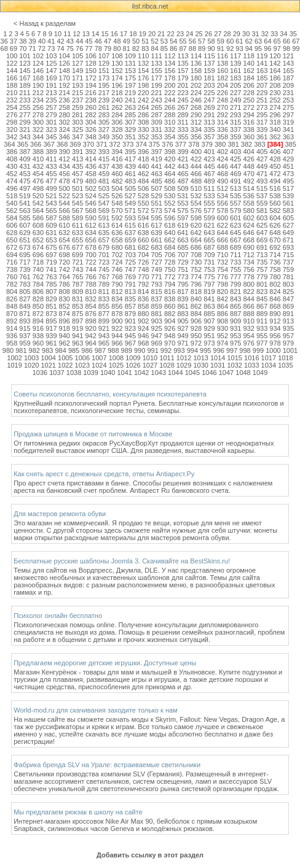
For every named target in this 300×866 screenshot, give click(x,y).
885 (209, 313)
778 (248, 276)
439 (130, 166)
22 (171, 33)
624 (248, 225)
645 (235, 232)
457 (77, 173)
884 (196, 313)
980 (8, 350)
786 (64, 284)
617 (156, 225)
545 (77, 203)
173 (103, 78)
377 (180, 144)
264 (143, 107)
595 (156, 218)
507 (156, 188)
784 (38, 284)
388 (38, 151)
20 (152, 33)
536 (248, 195)
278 (38, 114)
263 (130, 107)
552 (169, 203)
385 (290, 144)
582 (274, 210)
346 (64, 137)
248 (222, 100)
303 (77, 122)
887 (235, 313)
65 (277, 41)
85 (164, 48)
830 (64, 299)
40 (41, 41)
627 (288, 225)
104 (64, 56)
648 (274, 232)
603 (261, 218)
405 (261, 151)
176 (143, 78)
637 (130, 232)
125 (51, 63)
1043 (158, 372)
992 (166, 350)
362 (274, 137)
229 (261, 92)
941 (77, 335)
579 (235, 210)
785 (51, 284)
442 (169, 166)
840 (196, 299)
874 (64, 313)
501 (77, 188)
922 (116, 328)
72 (41, 48)
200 (169, 85)
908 (222, 321)
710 (222, 254)
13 (86, 33)
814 (143, 291)
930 (222, 328)
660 (143, 240)
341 (288, 129)
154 (143, 70)
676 (64, 247)
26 (208, 33)
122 (11, 63)
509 (182, 188)
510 (196, 188)
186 (274, 78)
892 (11, 321)
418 (143, 159)
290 (196, 114)
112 (169, 56)
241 (130, 100)
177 (156, 78)
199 (156, 85)
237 (77, 100)
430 (11, 166)
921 (103, 328)
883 (182, 313)
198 (143, 85)
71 (32, 48)
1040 (107, 372)
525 (103, 195)
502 (90, 188)
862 (196, 306)
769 (130, 276)
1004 (48, 357)
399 (182, 151)
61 (239, 41)
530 (169, 195)
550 (143, 203)
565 (51, 210)
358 (222, 137)
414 (90, 159)
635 (103, 232)
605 (288, 218)
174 (116, 78)
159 (209, 70)
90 (211, 48)
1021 (48, 365)
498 (38, 188)
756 (248, 269)
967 (130, 343)
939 (51, 335)
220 (143, 92)
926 (169, 328)
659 (130, 240)
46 (98, 41)
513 (235, 188)
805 (24, 291)
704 (143, 254)
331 (156, 129)
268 (196, 107)
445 (209, 166)
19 (142, 33)
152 (116, 70)
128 (90, 63)
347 (77, 137)
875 (77, 313)
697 (51, 254)
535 (235, 195)
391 (77, 151)
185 (261, 78)
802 (274, 284)
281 (77, 114)
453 (24, 173)
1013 (200, 357)
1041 (124, 372)
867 (261, 306)
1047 (226, 372)
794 (169, 284)
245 (182, 100)
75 (70, 48)
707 (182, 254)
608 (38, 225)
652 (38, 240)
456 (64, 173)
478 (64, 181)
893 (24, 321)
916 (38, 328)
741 (51, 269)
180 (196, 78)
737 (288, 262)
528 (143, 195)
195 (103, 85)
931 (235, 328)
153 (130, 70)
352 (143, 137)
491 (235, 181)
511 (209, 188)
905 (182, 321)
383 (259, 144)
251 (261, 100)
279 (51, 114)
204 (222, 85)
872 (38, 313)
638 (143, 232)
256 (38, 107)
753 (209, 269)
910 (248, 321)
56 (192, 41)
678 (90, 247)
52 (155, 41)
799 (235, 284)
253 (288, 100)
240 (116, 100)
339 (261, 129)
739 (24, 269)
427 (261, 159)
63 (258, 41)
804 (11, 291)
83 (145, 48)
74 (60, 48)
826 (11, 299)
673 (24, 247)
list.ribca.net (150, 6)
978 (274, 343)
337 (235, 129)
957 (288, 335)
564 (38, 210)
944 (116, 335)
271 (235, 107)
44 (79, 41)
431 (24, 166)
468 (222, 173)
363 (288, 137)
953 (235, 335)
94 (249, 48)
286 (143, 114)
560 (274, 203)
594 (143, 218)
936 (11, 335)
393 (103, 151)
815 (156, 291)
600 (222, 218)
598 (196, 218)
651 (24, 240)
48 (116, 41)
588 (64, 218)
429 (288, 159)
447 (235, 166)
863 (209, 306)
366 (35, 144)
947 (156, 335)
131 (130, 63)
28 (227, 33)
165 (288, 70)
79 (107, 48)
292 (222, 114)
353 (156, 137)
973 (209, 343)
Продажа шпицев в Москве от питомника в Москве (93, 434)
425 (235, 159)
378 (193, 144)
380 (220, 144)
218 (116, 92)
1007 (99, 357)
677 (77, 247)
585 (24, 218)
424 (222, 159)
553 (182, 203)
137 (209, 63)
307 (130, 122)
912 (274, 321)
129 (103, 63)
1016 (251, 357)
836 (143, 299)
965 (103, 343)
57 (201, 41)
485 (156, 181)
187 (288, 78)
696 (38, 254)
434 (64, 166)
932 (248, 328)
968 (143, 343)
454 (38, 173)
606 (11, 225)
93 (239, 48)
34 (283, 33)
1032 (234, 365)
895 (51, 321)
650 (11, 240)
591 (103, 218)
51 (145, 41)
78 (98, 48)
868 (274, 306)
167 (24, 78)
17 (123, 33)
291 (209, 114)
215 (77, 92)
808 (64, 291)
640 (169, 232)
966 (116, 343)
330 (143, 129)
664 (196, 240)
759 (288, 269)
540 (11, 203)
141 (261, 63)
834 (116, 299)
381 (233, 144)
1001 (290, 350)
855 (103, 306)
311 (182, 122)
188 (11, 85)
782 (11, 284)
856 (116, 306)
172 (90, 78)
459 (103, 173)
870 (11, 313)
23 (180, 33)
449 (261, 166)
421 (182, 159)
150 (90, 70)
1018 (285, 357)
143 (288, 63)
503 (103, 188)
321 (24, 129)
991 (152, 350)
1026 (132, 365)
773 (182, 276)
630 (38, 232)
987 (100, 350)
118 (248, 56)
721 (77, 262)
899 (103, 321)
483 (130, 181)
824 (274, 291)
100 (11, 56)
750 (169, 269)
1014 (217, 357)
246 (196, 100)
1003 (31, 357)
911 (261, 321)
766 (90, 276)
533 (209, 195)
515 (261, 188)
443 (182, 166)
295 (261, 114)
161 (235, 70)
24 (189, 33)
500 (64, 188)
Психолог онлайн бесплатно (58, 615)
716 (11, 262)
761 (24, 276)
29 (236, 33)
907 (209, 321)
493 (261, 181)
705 (156, 254)
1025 (116, 365)
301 (51, 122)
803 (288, 284)
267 (182, 107)
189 (24, 85)
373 (127, 144)
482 (116, 181)
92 (230, 48)
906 (196, 321)
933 (261, 328)
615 (130, 225)
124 (38, 63)
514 (248, 188)
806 (38, 291)
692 (274, 247)
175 (130, 78)
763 (51, 276)
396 (143, 151)
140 (248, 63)
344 (38, 137)
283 (103, 114)
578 (222, 210)
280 (64, 114)
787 (77, 284)
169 (51, 78)
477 (51, 181)
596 (169, 218)
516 (274, 188)
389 (51, 151)
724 (116, 262)
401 (209, 151)
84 (155, 48)
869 (288, 306)
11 (67, 33)
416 (116, 159)
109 (130, 56)
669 (261, 240)
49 (126, 41)
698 (64, 254)
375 (154, 144)
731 (209, 262)
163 (261, 70)
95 (258, 48)
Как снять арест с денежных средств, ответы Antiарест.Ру (104, 473)
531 (182, 195)
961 (51, 343)
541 (24, 203)
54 (173, 41)
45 (88, 41)
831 (77, 299)
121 (288, 56)
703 (130, 254)
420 (169, 159)
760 (11, 276)
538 (274, 195)
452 (11, 173)
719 (51, 262)
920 (90, 328)
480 (90, 181)
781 (288, 276)
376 (167, 144)
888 (248, 313)
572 (143, 210)
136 (196, 63)
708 (196, 254)
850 (38, 306)
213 (51, 92)
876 (90, 313)
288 (169, 114)
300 (38, 122)
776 (222, 276)
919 (77, 328)
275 (288, 107)
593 (130, 218)
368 (62, 144)
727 (156, 262)
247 (209, 100)
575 (182, 210)
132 (143, 63)
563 (24, 210)
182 (222, 78)
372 (114, 144)
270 (222, 107)
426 (248, 159)
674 (38, 247)
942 (90, 335)
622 (222, 225)
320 (11, 129)
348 (90, 137)
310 (169, 122)
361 (261, 137)
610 (64, 225)
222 (169, 92)
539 (288, 195)
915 (24, 328)
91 (220, 48)
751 (182, 269)
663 (182, 240)
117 (235, 56)
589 (77, 218)
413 (77, 159)
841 (209, 299)
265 (156, 107)
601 (235, 218)
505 (130, 188)
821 (235, 291)
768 (116, 276)
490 (222, 181)
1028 (166, 365)
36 (4, 41)
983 (47, 350)
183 (235, 78)
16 (114, 33)
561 (288, 203)
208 (274, 85)
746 (116, 269)
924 (143, 328)
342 (11, 137)
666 (222, 240)
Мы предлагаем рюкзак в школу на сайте (78, 812)
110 (143, 56)
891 (288, 313)
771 (156, 276)
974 (222, 343)
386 (11, 151)
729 (182, 262)
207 (261, 85)
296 (274, 114)
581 (261, 210)
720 (64, 262)
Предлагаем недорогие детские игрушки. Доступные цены (105, 663)
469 (235, 173)
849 (24, 306)
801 (261, 284)
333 (182, 129)
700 (90, 254)
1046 (209, 372)
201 (182, 85)
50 (136, 41)
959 (24, 343)
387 (24, 151)
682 (143, 247)
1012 (183, 357)
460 (116, 173)
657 (103, 240)
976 (248, 343)
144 (11, 70)
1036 (40, 372)
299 (24, 122)
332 (169, 129)
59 (220, 41)
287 (156, 114)
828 (38, 299)
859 (156, 306)
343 (24, 137)
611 (77, 225)
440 (143, 166)
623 (235, 225)
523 (77, 195)
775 (209, 276)
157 (182, 70)
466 (196, 173)
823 (261, 291)
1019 (14, 365)
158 (196, 70)
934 (274, 328)
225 (209, 92)
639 (156, 232)
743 (77, 269)
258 (64, 107)
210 (11, 92)
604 (274, 218)
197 (130, 85)
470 (248, 173)
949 (182, 335)
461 (130, 173)
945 (130, 335)
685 (182, 247)
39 (32, 41)
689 (235, 247)
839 (182, 299)
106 (90, 56)
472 (274, 173)
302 (64, 122)
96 (267, 48)
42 (60, 41)
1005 (65, 357)
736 (274, 262)
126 (64, 63)
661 (156, 240)
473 (288, 173)
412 (64, 159)
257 (51, 107)
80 (116, 48)
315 (235, 122)
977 (261, 343)
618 (169, 225)
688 (222, 247)
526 (116, 195)
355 (182, 137)
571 (130, 210)
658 (116, 240)
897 (77, 321)
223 (182, 92)
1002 (14, 357)
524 (90, 195)
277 (24, 114)
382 (246, 144)
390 (64, 151)
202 (196, 85)
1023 (82, 365)
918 (64, 328)
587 (51, 218)
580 (248, 210)
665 (209, 240)
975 (235, 343)
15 (104, 33)
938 (38, 335)
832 (90, 299)
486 (169, 181)
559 (261, 203)
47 (107, 41)
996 (218, 350)
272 (248, 107)
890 (274, 313)
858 (143, 306)
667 (235, 240)
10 (57, 33)
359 (235, 137)
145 (24, 70)
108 (116, 56)
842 (222, 299)
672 (11, 247)
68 (4, 48)
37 (13, 41)
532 (196, 195)
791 (130, 284)
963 (77, 343)
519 (24, 195)
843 (235, 299)
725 (130, 262)
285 (130, 114)
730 (196, 262)
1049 (260, 372)
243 (156, 100)
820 (222, 291)
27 (217, 33)
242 (143, 100)
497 (24, 188)
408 (11, 159)
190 (38, 85)
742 (64, 269)
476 (38, 181)
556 (222, 203)
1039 (90, 372)
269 (209, 107)
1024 (99, 365)
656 (90, 240)
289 (182, 114)
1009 (132, 357)
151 (103, 70)
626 (274, 225)
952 (222, 335)
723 (103, 262)
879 (130, 313)
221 (156, 92)
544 (64, 203)
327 (103, 129)
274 (274, 107)
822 (248, 291)
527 (130, 195)
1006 (82, 357)
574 (169, 210)
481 (103, 181)
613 (103, 225)
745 (103, 269)
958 (11, 343)
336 (222, 129)
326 (90, 129)
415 (103, 159)
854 (90, 306)
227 (235, 92)
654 (64, 240)
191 (51, 85)
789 (103, 284)
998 (244, 350)
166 (11, 78)
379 (207, 144)
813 (130, 291)
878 (116, 313)
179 (182, 78)
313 (209, 122)
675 (51, 247)
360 (248, 137)
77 (88, 48)
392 (90, 151)
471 (261, 173)
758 (274, 269)
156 (169, 70)
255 (24, 107)
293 (235, 114)
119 (261, 56)
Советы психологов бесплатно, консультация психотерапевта (110, 394)
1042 (141, 372)
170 (64, 78)
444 (196, 166)
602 (248, 218)
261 (103, 107)
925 (156, 328)
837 (156, 299)
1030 (200, 365)
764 (64, 276)
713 (261, 254)
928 (196, 328)
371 (101, 144)
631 (51, 232)
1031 (217, 365)
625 (261, 225)
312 (196, 122)
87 (182, 48)
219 (130, 92)
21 (161, 33)
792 (143, 284)
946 (143, 335)
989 (126, 350)
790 (116, 284)
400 (196, 151)
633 (77, 232)
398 (169, 151)
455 (51, 173)
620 (196, 225)
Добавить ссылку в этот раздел (150, 855)
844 (248, 299)
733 (235, 262)
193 (77, 85)
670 (274, 240)
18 (132, 33)
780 (274, 276)
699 (77, 254)
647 (261, 232)
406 (274, 151)
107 (103, 56)
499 (51, 188)
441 (156, 166)
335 (209, 129)
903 (156, 321)
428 (274, 159)
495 (288, 181)
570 (116, 210)
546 (90, 203)
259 (77, 107)
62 (249, 41)
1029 (183, 365)
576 (196, 210)
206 (248, 85)
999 (258, 350)
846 (274, 299)
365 (22, 144)
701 (103, 254)
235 (51, 100)
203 (209, 85)
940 (64, 335)
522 (64, 195)
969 (156, 343)
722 (90, 262)
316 (248, 122)
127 (77, 63)
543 (51, 203)
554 (196, 203)
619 (182, 225)
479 (77, 181)
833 (103, 299)
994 (192, 350)
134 (169, 63)
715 (288, 254)
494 (274, 181)
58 (211, 41)
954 (248, 335)
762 (38, 276)
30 (246, 33)
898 (90, 321)
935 (288, 328)
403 (235, 151)
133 (156, 63)
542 (38, 203)
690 (248, 247)
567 (77, 210)
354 (169, 137)
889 (261, 313)
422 (196, 159)
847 (288, 299)
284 (116, 114)
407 (288, 151)
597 (182, 218)
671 (288, 240)
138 (222, 63)
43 (70, 41)
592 (116, 218)
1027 (150, 365)
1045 (192, 372)
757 (261, 269)
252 (274, 100)
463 (156, 173)
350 (116, 137)
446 (222, 166)
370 (88, 144)
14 (95, 33)
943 (103, 335)
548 (116, 203)
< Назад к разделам (45, 23)
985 (73, 350)
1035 (285, 365)
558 (248, 203)
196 (116, 85)
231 (288, 92)
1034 (268, 365)
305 (103, 122)
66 (286, 41)
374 (140, 144)
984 (60, 350)
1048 (242, 372)
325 (77, 129)
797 (209, 284)
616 (143, 225)
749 (156, 269)
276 (11, 114)
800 (248, 284)
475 (24, 181)
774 (196, 276)
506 (143, 188)
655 (77, 240)
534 (222, 195)
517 (288, 188)
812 (116, 291)
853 (77, 306)
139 (235, 63)
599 (209, 218)
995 (205, 350)
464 (169, 173)
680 (116, 247)
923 (130, 328)
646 (248, 232)
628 (11, 232)
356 (196, 137)
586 (38, 218)
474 (11, 181)
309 (156, 122)
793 (156, 284)
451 (288, 166)
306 (116, 122)
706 (169, 254)
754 (222, 269)
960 (38, 343)
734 (248, 262)
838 (169, 299)
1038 (73, 372)
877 (103, 313)
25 (199, 33)
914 (11, 328)
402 (222, 151)
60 (230, 41)
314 (222, 122)
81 (126, 48)
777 (235, 276)
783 (24, 284)
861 (182, 306)
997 (231, 350)
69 (13, 48)
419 (156, 159)
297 (288, 114)
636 (116, 232)
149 (77, 70)
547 (103, 203)
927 (182, 328)
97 (277, 48)
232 (11, 100)
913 (288, 321)
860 (169, 306)
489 (209, 181)
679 (103, 247)
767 (103, 276)
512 (222, 188)
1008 (116, 357)
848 (11, 306)
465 (182, 173)
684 (169, 247)
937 (24, 335)
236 (64, 100)
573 (156, 210)
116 (222, 56)
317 (261, 122)
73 (51, 48)
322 (38, 129)
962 (64, 343)
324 (64, 129)
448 (248, 166)
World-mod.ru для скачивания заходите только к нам (95, 710)
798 (222, 284)
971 (182, 343)
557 (235, 203)
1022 (65, 365)
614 (116, 225)
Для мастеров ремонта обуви (60, 513)
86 (173, 48)
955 (261, 335)
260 (90, 107)
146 (38, 70)
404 (248, 151)
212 (38, 92)
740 (38, 269)
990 (139, 350)
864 (222, 306)
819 (209, 291)
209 (288, 85)
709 (209, 254)
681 (130, 247)
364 (9, 144)
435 (77, 166)
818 (196, 291)
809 (77, 291)
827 (24, 299)
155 (156, 70)
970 (169, 343)
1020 (31, 365)
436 (90, 166)
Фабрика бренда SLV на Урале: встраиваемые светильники (107, 764)
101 (24, 56)
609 (51, 225)
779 (261, 276)
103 (51, 56)
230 (274, 92)
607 (24, 225)
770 (143, 276)
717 (24, 262)
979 (288, 343)
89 (201, 48)
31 (255, 33)
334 (196, 129)
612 (90, 225)
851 (51, 306)
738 (11, 269)
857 (130, 306)
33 (274, 33)
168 (38, 78)
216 (90, 92)
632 (64, 232)
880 (143, 313)
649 (288, 232)
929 (209, 328)
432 (38, 166)
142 (274, 63)
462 (143, 173)
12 (76, 33)
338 (248, 129)
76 (79, 48)
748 (143, 269)
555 (209, 203)
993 (178, 350)
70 (22, 48)
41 (51, 41)
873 (51, 313)
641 (182, 232)
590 (90, 218)
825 (288, 291)
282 (90, 114)
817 (182, 291)
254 (11, 107)
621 (209, 225)
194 (90, 85)
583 (288, 210)
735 (261, 262)
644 (222, 232)
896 (64, 321)
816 (169, 291)
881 (156, 313)
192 (64, 85)
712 (248, 254)
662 (169, 240)
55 (182, 41)
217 (103, 92)
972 (196, 343)
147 (51, 70)
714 (274, 254)
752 (196, 269)
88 (192, 48)
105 (77, 56)
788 (90, 284)
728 (169, 262)
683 (156, 247)
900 (116, 321)
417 (130, 159)
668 (248, 240)
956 (274, 335)
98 (286, 48)
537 (261, 195)
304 (90, 122)
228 (248, 92)
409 (24, 159)
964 (90, 343)
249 (235, 100)
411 (51, 159)
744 (90, 269)
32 (265, 33)
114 (196, 56)
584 (11, 218)
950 (196, 335)
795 (182, 284)
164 (274, 70)
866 (248, 306)
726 (143, 262)
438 (116, 166)
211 (24, 92)
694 (11, 254)
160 (222, 70)
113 (182, 56)
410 (38, 159)
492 (248, 181)
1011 (166, 357)
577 (209, 210)
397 (156, 151)
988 (113, 350)
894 (38, 321)
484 (143, 181)
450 (274, 166)
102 (38, 56)
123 (24, 63)
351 (130, 137)
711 (235, 254)
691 (261, 247)
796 (196, 284)
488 (196, 181)
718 (38, 262)
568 (90, 210)
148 (64, 70)
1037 (56, 372)
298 (11, 122)
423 (209, 159)
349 (103, 137)
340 (274, 129)
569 (103, 210)
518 (11, 195)
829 (51, 299)
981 (20, 350)
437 (103, 166)
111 (156, 56)
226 (222, 92)
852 (64, 306)
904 (169, 321)
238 (90, 100)
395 (130, 151)
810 (90, 291)
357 (209, 137)
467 (209, 173)
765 (77, 276)
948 (169, 335)
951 (209, 335)
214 (64, 92)
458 (90, 173)
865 (235, 306)
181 (209, 78)
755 (235, 269)
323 (51, 129)
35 (293, 33)
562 (11, 210)
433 (51, 166)
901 (130, 321)
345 (51, 137)
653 (51, 240)
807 (51, 291)
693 (288, 247)
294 (248, 114)
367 (48, 144)
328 (116, 129)
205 (235, 85)
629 (24, 232)
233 (24, 100)
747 (130, 269)
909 (235, 321)
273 (261, 107)
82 (136, 48)
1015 (234, 357)
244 (169, 100)
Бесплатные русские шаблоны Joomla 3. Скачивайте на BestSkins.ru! (122, 561)
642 (196, 232)
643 (209, 232)
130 (116, 63)
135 (182, 63)
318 (274, 122)
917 (51, 328)
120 (274, 56)
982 (34, 350)
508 (169, 188)
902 (143, 321)
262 (116, 107)
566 (64, 210)
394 (116, 151)
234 (38, 100)
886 (222, 313)
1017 (268, 357)
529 (156, 195)
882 (169, 313)
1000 (273, 350)
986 (86, 350)
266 (169, 107)
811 (103, 291)
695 (24, 254)
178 (169, 78)
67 (295, 41)
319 (288, 122)
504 (116, 188)
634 (90, 232)
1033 (251, 365)
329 (130, 129)
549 (130, 203)
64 (267, 41)
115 (209, 56)
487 (182, 181)
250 (248, 100)
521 (51, 195)
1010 (150, 357)
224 (196, 92)
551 (156, 203)
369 (75, 144)
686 (196, 247)
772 (169, 276)
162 (248, 70)
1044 (175, 372)
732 (222, 262)
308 (143, 122)
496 (11, 188)
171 (77, 78)
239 (103, 100)
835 (130, 299)
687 (209, 247)
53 (164, 41)
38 (22, 41)
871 (24, 313)
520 (38, 195)
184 (248, 78)
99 (295, 48)
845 (261, 299)
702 (116, 254)
